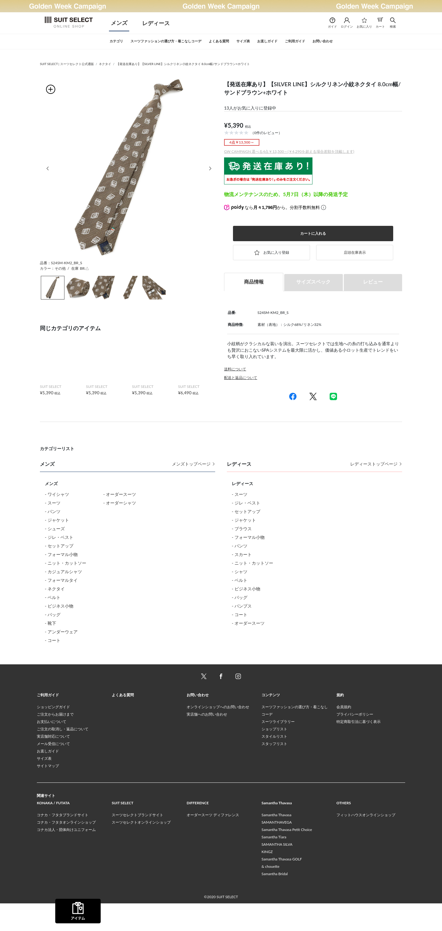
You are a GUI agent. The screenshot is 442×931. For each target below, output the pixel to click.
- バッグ (52, 614)
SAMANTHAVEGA (277, 850)
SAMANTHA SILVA (277, 872)
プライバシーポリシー (354, 742)
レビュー (373, 281)
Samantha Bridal (275, 901)
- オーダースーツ (119, 494)
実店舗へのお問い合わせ (207, 742)
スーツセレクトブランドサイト (137, 842)
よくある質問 (123, 722)
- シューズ (55, 528)
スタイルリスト (274, 764)
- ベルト (52, 597)
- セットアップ (59, 545)
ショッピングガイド (53, 734)
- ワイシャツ (57, 494)
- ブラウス (242, 528)
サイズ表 (44, 786)
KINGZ (267, 879)
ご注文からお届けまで (55, 742)
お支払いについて (51, 749)
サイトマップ (48, 793)
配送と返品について (240, 377)
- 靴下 (50, 623)
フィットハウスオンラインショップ (365, 842)
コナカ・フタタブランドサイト (62, 842)
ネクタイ (105, 64)
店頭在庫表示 (355, 252)
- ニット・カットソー (65, 563)
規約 (340, 722)
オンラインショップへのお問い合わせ (218, 734)
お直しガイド (48, 778)
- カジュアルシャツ (63, 571)
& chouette (270, 894)
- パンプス (242, 605)
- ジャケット (57, 520)
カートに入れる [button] (313, 233)
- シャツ (239, 571)
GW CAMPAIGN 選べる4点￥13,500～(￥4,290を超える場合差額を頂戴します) (289, 151)
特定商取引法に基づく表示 (358, 749)
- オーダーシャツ (119, 502)
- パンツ (52, 511)
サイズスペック (313, 281)
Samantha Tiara (274, 864)
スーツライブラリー (278, 749)
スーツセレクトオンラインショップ (141, 850)
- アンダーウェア (61, 631)
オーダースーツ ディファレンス (213, 842)
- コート (52, 640)
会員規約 (343, 734)
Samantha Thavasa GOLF (282, 886)
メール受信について (53, 771)
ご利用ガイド (48, 722)
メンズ (119, 22)
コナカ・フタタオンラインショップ (66, 850)
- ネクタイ (55, 588)
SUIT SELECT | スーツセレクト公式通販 (67, 64)
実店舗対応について (53, 764)
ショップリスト (274, 756)
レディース (156, 23)
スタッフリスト (274, 771)
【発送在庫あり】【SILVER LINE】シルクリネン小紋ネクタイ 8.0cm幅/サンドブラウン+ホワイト (183, 64)
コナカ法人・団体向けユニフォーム (66, 857)
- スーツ (52, 502)
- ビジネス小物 (59, 605)
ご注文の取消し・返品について (62, 756)
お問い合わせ (198, 722)
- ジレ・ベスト (59, 537)
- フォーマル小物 (61, 554)
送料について (235, 369)
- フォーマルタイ (61, 580)
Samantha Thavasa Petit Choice (287, 857)
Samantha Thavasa (276, 842)
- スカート (242, 554)
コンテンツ (271, 722)
